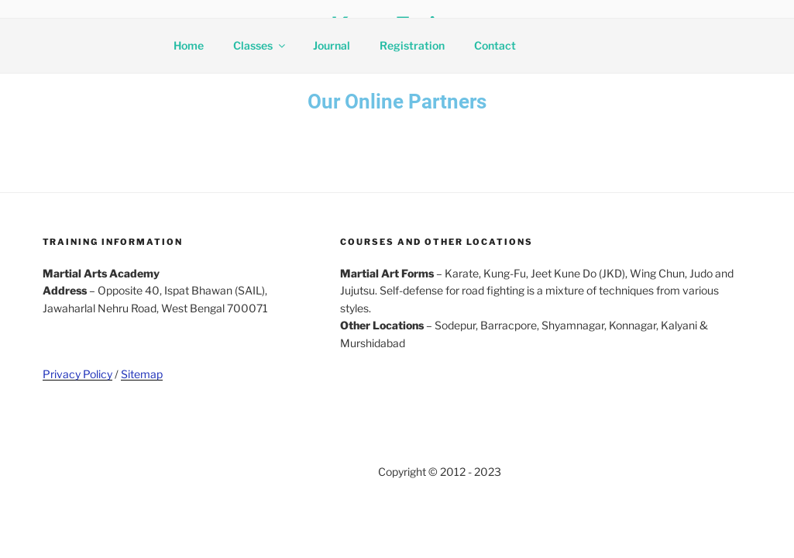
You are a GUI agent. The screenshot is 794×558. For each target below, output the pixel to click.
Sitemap (142, 374)
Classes (260, 45)
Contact (495, 45)
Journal (331, 45)
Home (189, 45)
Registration (412, 45)
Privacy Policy (77, 374)
